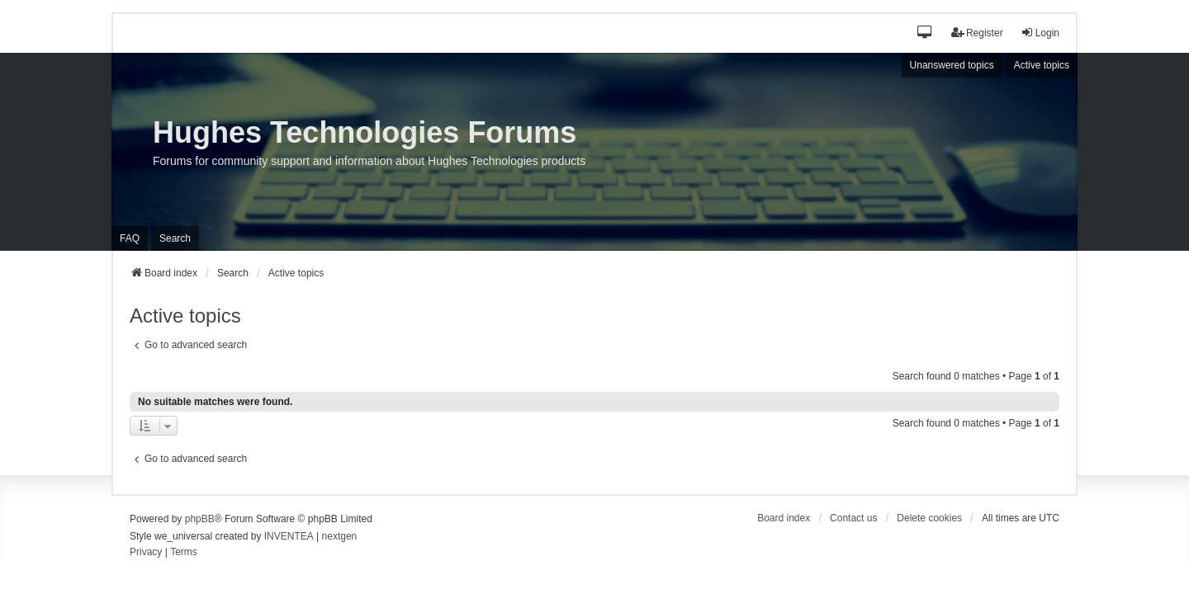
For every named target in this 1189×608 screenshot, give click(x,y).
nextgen (340, 536)
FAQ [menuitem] (130, 238)
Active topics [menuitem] (1041, 65)
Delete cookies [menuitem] (929, 518)
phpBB (200, 519)
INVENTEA (289, 536)
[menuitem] (146, 553)
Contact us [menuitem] (853, 518)
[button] (925, 33)
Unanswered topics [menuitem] (952, 65)
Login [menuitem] (1040, 32)
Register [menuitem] (977, 32)
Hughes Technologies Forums (364, 132)
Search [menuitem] (175, 238)
